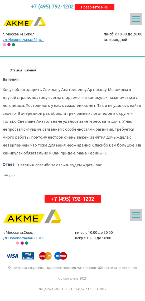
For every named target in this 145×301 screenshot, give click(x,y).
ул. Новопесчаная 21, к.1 (23, 40)
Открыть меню (136, 19)
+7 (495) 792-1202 (52, 6)
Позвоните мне (94, 7)
